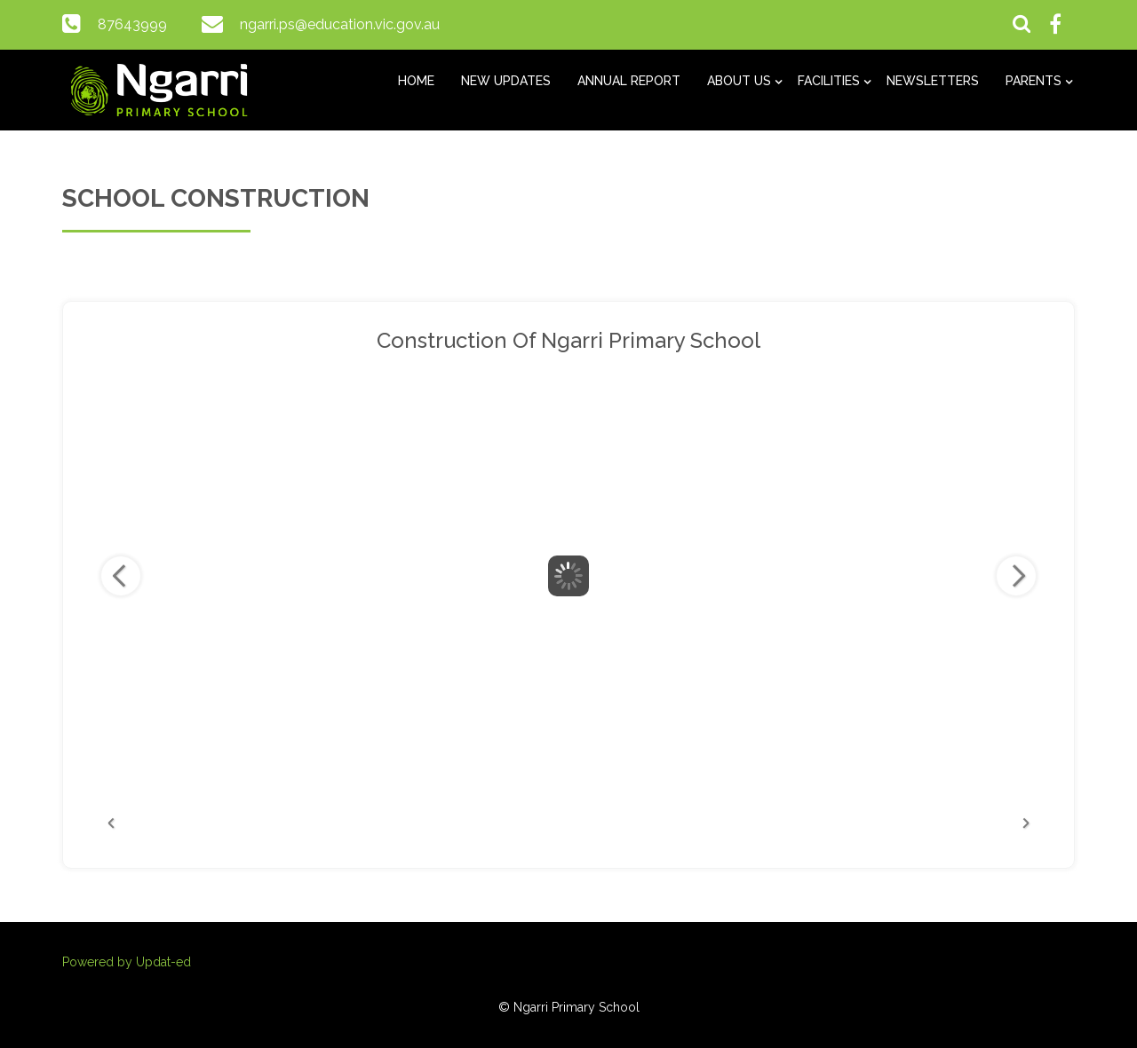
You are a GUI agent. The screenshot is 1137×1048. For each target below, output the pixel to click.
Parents (1033, 81)
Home (416, 81)
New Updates (506, 81)
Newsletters (933, 81)
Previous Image (120, 575)
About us (739, 81)
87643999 (132, 24)
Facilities (829, 81)
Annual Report (628, 81)
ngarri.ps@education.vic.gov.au (340, 24)
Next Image (1016, 575)
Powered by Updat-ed (126, 962)
